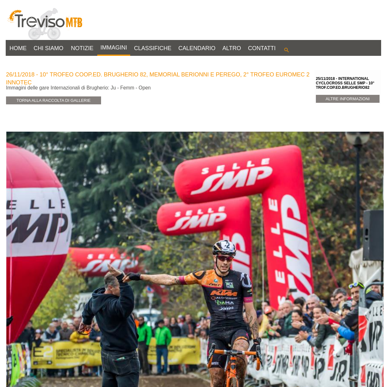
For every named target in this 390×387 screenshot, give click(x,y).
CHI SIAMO (48, 48)
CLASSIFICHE (152, 48)
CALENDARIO (196, 48)
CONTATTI (262, 48)
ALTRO (231, 48)
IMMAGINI (113, 47)
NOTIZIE (82, 48)
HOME (18, 48)
